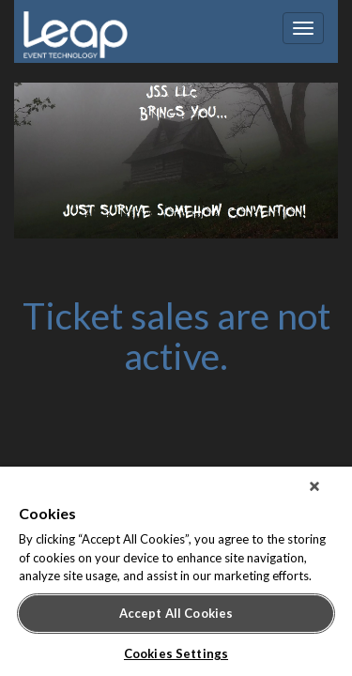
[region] (176, 575)
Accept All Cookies (176, 613)
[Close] (327, 493)
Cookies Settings (176, 653)
